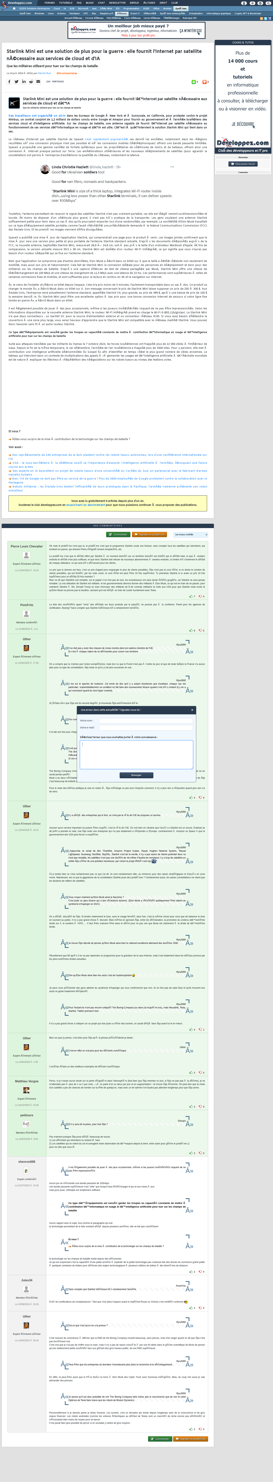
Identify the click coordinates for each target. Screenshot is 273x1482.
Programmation (131, 8)
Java (94, 8)
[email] (146, 727)
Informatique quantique (218, 13)
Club (174, 3)
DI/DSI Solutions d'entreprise (34, 8)
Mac (94, 13)
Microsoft (83, 8)
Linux (50, 13)
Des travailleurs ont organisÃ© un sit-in (37, 116)
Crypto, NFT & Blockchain (248, 13)
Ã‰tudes (149, 3)
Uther (27, 639)
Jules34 (26, 1280)
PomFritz (26, 605)
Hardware (74, 13)
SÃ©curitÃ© (150, 13)
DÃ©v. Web (106, 8)
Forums (49, 3)
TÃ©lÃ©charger (171, 18)
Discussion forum (243, 164)
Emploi (134, 3)
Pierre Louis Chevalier (27, 546)
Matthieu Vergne (27, 1081)
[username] (146, 721)
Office (156, 8)
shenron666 (26, 1161)
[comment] (136, 755)
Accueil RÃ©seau (73, 18)
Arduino (61, 13)
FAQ (79, 3)
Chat (101, 3)
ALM (72, 8)
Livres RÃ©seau (152, 18)
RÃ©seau (122, 13)
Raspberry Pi (106, 13)
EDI (118, 8)
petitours (26, 1115)
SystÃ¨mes (181, 8)
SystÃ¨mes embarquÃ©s (172, 13)
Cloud (57, 8)
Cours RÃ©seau (132, 18)
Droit (163, 3)
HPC (85, 13)
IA (65, 8)
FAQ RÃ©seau (114, 18)
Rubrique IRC (190, 18)
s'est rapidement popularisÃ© (106, 139)
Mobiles (167, 8)
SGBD (146, 8)
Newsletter (117, 3)
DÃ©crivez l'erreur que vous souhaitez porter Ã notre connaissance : (136, 752)
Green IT (135, 13)
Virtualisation (196, 13)
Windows (39, 13)
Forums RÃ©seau (94, 18)
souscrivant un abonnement (85, 505)
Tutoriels (66, 3)
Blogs (90, 3)
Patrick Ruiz (44, 73)
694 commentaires (67, 73)
